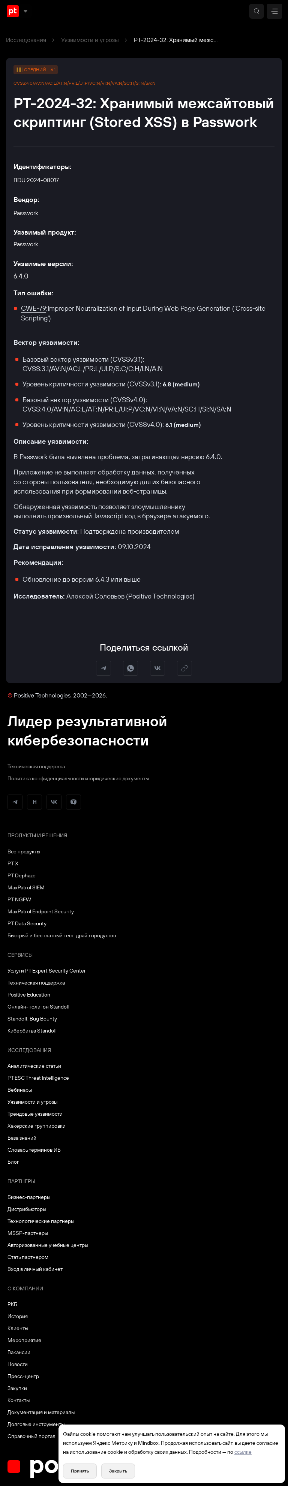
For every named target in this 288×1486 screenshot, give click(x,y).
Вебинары (20, 1089)
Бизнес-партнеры (29, 1197)
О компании (25, 1288)
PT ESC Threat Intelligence (38, 1077)
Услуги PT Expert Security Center (47, 970)
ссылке (243, 1452)
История (18, 1316)
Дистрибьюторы (27, 1209)
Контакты (19, 1400)
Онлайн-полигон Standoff (39, 1006)
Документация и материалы (41, 1412)
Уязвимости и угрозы (90, 39)
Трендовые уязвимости (35, 1113)
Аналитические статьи (34, 1065)
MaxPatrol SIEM (26, 887)
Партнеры (21, 1181)
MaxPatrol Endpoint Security (41, 911)
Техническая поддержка (36, 766)
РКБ (12, 1304)
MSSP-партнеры (28, 1233)
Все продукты (24, 851)
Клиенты (18, 1328)
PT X (13, 863)
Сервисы (20, 955)
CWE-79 (33, 308)
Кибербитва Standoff (32, 1030)
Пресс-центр (23, 1376)
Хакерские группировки (37, 1125)
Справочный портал (32, 1436)
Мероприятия (24, 1340)
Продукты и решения (37, 835)
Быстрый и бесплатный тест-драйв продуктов (62, 935)
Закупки (17, 1388)
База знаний (22, 1137)
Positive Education (29, 994)
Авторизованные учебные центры (48, 1245)
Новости (18, 1364)
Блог (13, 1161)
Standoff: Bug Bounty (32, 1018)
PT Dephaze (22, 875)
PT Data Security (27, 923)
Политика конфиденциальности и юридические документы (78, 778)
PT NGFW (19, 899)
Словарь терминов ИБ (34, 1149)
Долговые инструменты (36, 1424)
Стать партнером (28, 1257)
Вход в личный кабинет (35, 1269)
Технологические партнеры (41, 1221)
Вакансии (19, 1352)
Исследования (26, 39)
